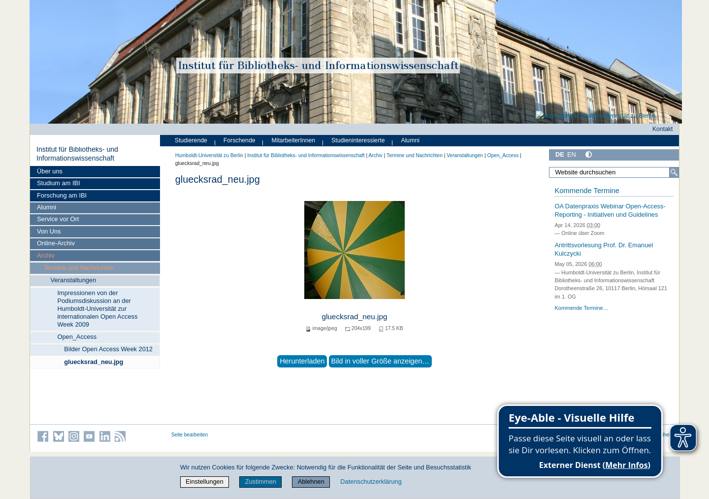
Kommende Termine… (581, 308)
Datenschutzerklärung (370, 481)
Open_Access (77, 336)
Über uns (50, 171)
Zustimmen (260, 481)
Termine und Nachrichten (79, 267)
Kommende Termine (586, 191)
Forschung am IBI (62, 195)
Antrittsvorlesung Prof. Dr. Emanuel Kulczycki (603, 249)
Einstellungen (205, 481)
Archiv (46, 255)
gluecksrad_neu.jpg (93, 362)
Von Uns (49, 231)
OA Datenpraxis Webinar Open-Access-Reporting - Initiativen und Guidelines (609, 210)
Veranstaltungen (74, 280)
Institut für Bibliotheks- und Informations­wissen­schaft (77, 153)
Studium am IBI (58, 183)
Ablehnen (311, 481)
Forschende (240, 140)
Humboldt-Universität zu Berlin (209, 155)
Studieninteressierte (358, 140)
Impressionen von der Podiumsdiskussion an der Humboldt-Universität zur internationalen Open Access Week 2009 (97, 308)
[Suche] (674, 172)
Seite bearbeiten (189, 434)
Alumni (46, 207)
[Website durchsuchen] (614, 172)
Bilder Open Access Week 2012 (108, 349)
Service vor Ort (58, 219)
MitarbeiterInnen (294, 140)
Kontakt (662, 129)
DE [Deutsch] (559, 154)
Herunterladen (302, 361)
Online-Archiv (56, 243)
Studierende (191, 140)
